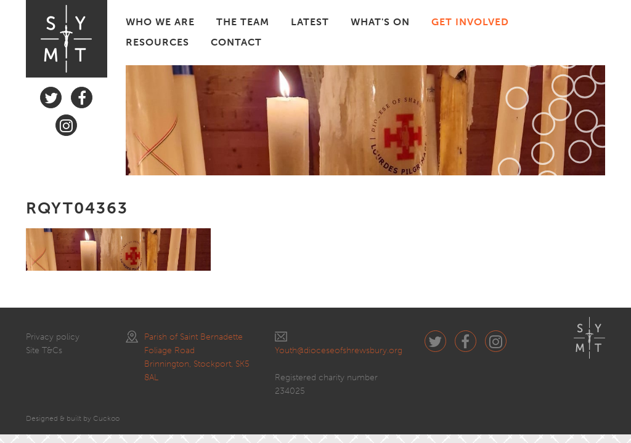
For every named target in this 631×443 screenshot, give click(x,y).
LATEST (310, 22)
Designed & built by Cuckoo (73, 418)
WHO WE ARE (160, 22)
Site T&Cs (44, 350)
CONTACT (236, 42)
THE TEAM (242, 22)
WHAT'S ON (380, 22)
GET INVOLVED (470, 22)
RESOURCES (157, 42)
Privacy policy (52, 337)
